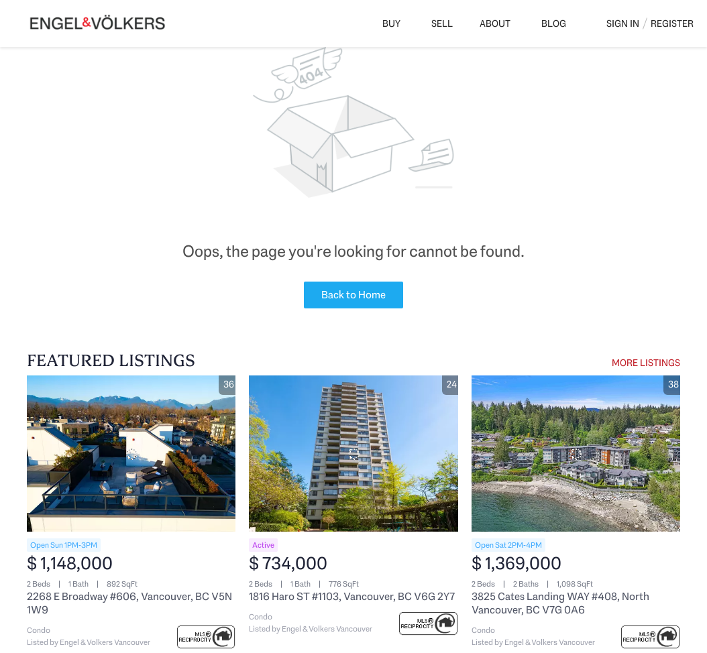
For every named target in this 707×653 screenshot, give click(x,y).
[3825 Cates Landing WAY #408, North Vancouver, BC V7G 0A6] (576, 453)
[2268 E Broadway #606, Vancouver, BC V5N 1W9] (131, 453)
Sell (442, 23)
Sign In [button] (622, 23)
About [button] (495, 23)
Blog (553, 23)
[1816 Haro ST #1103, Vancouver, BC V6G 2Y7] (353, 453)
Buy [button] (391, 23)
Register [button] (672, 23)
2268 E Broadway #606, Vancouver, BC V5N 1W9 (129, 603)
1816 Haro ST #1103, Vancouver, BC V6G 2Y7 (352, 596)
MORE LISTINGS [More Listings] (646, 363)
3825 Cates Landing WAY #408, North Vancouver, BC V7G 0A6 (560, 603)
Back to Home (353, 295)
